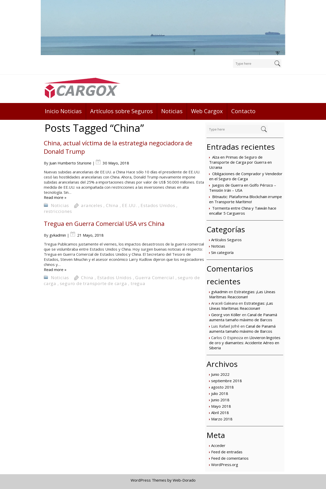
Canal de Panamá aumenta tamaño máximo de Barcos (243, 317)
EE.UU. (129, 205)
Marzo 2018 (222, 418)
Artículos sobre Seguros (121, 111)
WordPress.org (224, 464)
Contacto (243, 111)
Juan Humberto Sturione (70, 162)
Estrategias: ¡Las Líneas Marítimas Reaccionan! (242, 294)
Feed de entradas (226, 451)
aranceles (91, 205)
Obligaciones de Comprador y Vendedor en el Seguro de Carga (245, 176)
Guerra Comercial (154, 277)
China (112, 205)
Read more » (55, 197)
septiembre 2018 (226, 380)
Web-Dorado (184, 480)
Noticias (172, 111)
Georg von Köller (226, 314)
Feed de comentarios (230, 458)
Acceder (218, 445)
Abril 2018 (220, 412)
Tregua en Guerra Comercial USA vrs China (104, 223)
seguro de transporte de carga (93, 283)
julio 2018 (219, 393)
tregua (138, 283)
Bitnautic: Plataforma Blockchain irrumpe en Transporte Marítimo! (245, 199)
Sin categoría (222, 252)
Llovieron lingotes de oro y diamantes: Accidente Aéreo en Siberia (244, 342)
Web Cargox (207, 111)
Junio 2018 (220, 399)
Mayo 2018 (221, 406)
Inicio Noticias (63, 111)
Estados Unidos (158, 205)
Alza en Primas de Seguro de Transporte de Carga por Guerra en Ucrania (240, 162)
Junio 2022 (220, 374)
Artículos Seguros (226, 239)
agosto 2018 (222, 387)
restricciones (58, 211)
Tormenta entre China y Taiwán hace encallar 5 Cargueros (242, 210)
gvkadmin (219, 291)
